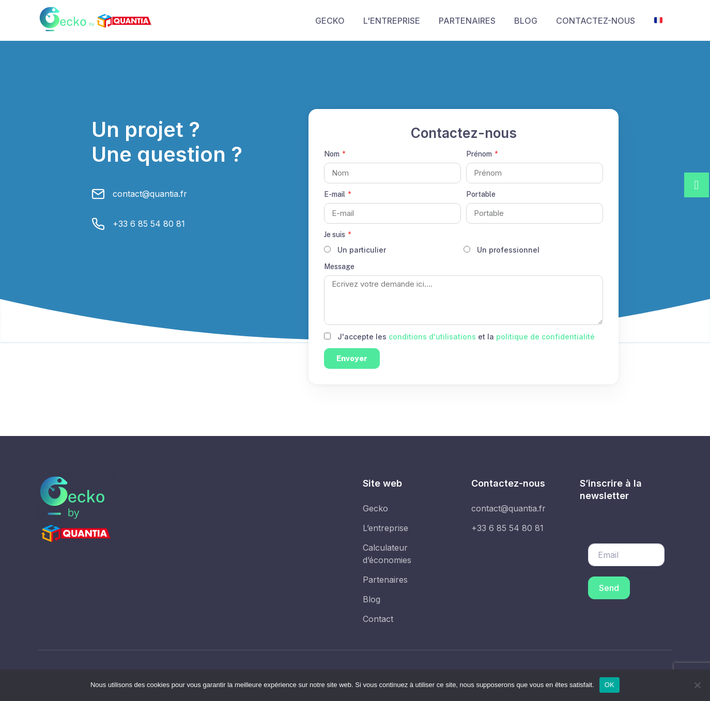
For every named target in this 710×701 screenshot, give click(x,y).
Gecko (375, 508)
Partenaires (385, 579)
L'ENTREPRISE (391, 20)
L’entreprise (385, 528)
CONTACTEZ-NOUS (595, 20)
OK (609, 685)
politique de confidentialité (545, 336)
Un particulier (361, 249)
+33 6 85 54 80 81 (149, 224)
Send (609, 588)
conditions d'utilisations (432, 336)
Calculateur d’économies (387, 553)
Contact (378, 619)
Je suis (335, 234)
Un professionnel (508, 249)
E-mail (335, 194)
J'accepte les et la (466, 336)
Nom (332, 154)
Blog (371, 599)
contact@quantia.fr (150, 194)
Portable (481, 194)
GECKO (330, 20)
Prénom (479, 154)
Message (339, 266)
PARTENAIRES (467, 20)
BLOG (525, 20)
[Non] (697, 685)
